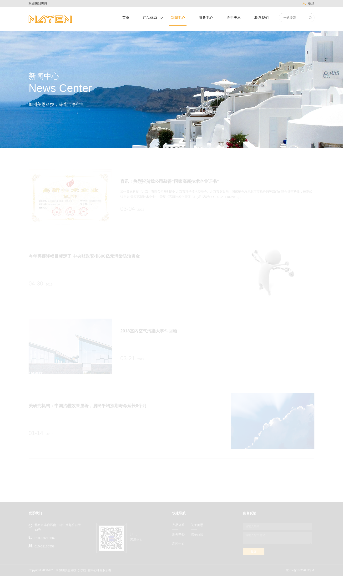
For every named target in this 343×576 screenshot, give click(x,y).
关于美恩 (234, 17)
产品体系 (150, 17)
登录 (311, 3)
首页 (125, 17)
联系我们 (261, 17)
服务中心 (206, 17)
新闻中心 (178, 17)
